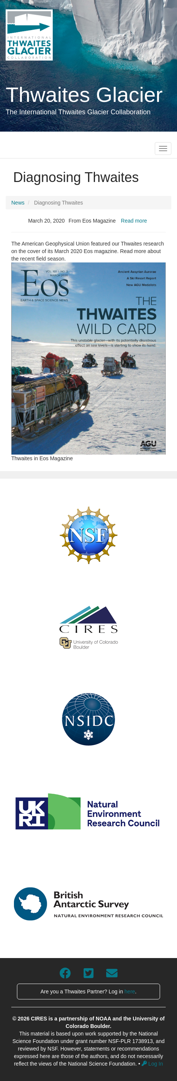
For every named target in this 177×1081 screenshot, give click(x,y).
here (130, 992)
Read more (134, 221)
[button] (88, 358)
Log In (152, 1064)
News (17, 203)
